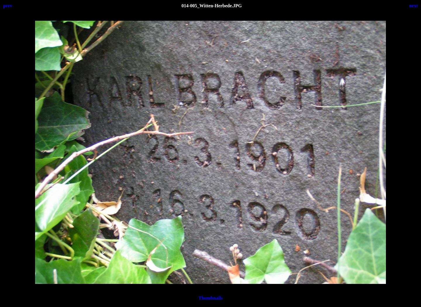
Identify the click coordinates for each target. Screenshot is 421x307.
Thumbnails (211, 298)
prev (7, 5)
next (413, 5)
